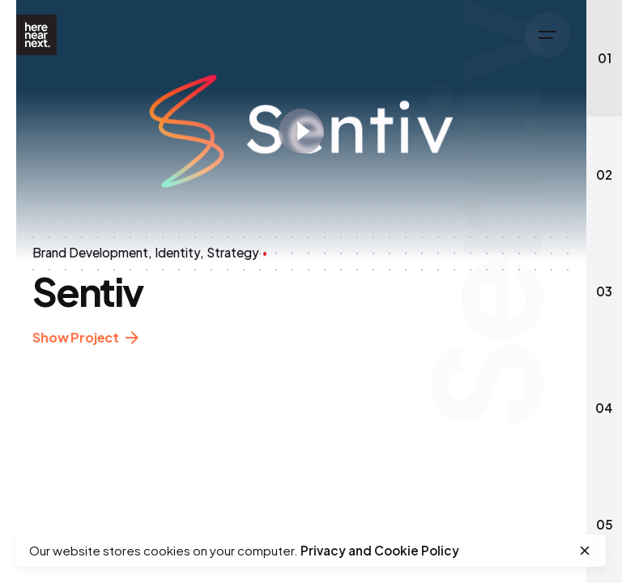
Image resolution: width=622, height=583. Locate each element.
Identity (177, 252)
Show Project (85, 338)
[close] (584, 550)
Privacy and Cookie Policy (379, 550)
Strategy (233, 252)
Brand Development (90, 252)
